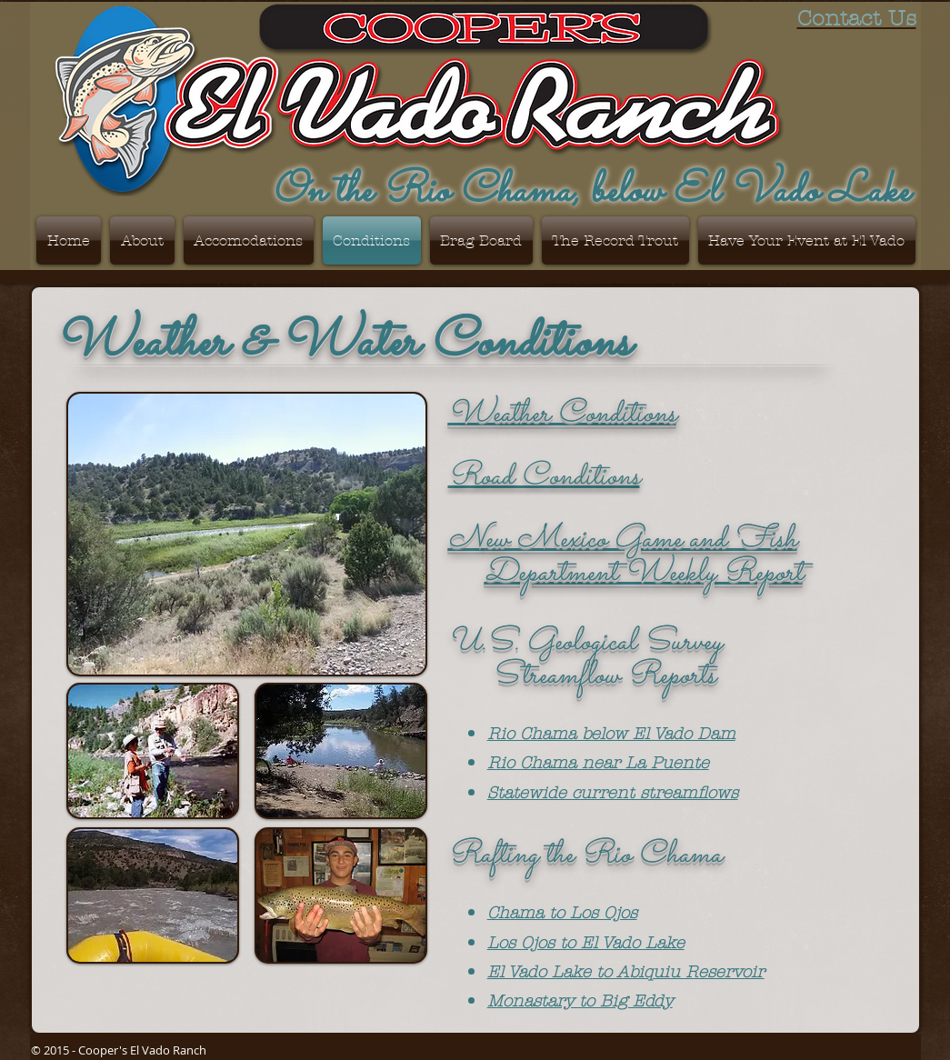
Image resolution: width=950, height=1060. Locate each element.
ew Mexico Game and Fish (641, 540)
